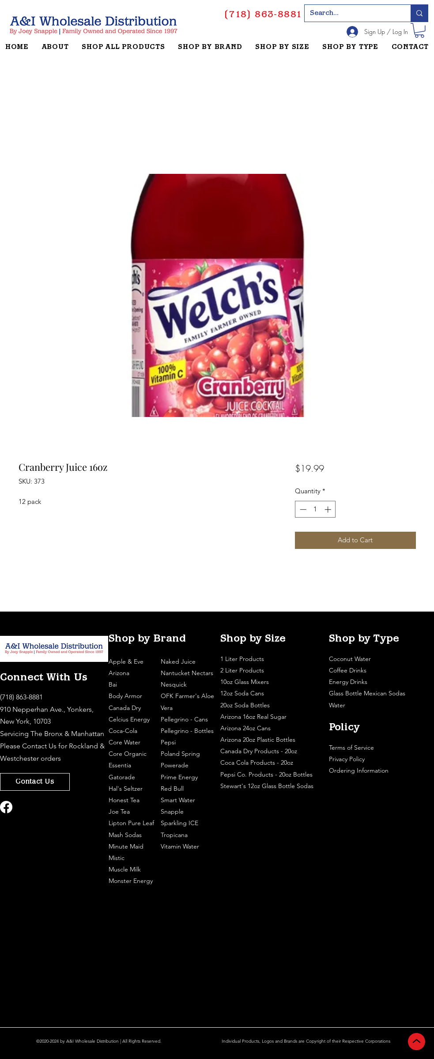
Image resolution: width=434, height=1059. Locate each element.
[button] (419, 30)
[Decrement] (302, 509)
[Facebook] (6, 807)
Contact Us (39, 746)
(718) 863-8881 (21, 697)
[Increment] (329, 509)
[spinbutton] (315, 509)
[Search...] (351, 13)
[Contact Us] (35, 782)
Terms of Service (352, 747)
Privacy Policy (347, 759)
